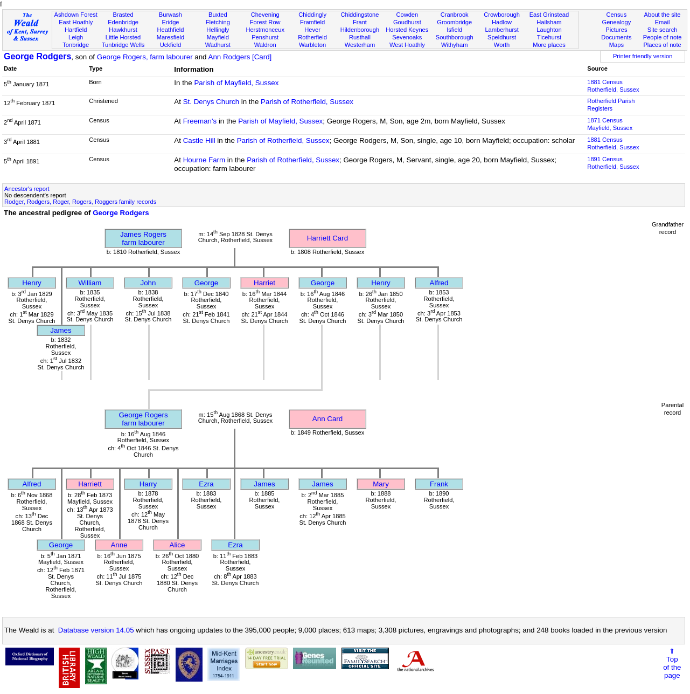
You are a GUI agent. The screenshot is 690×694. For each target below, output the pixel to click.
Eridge (170, 22)
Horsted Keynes (407, 29)
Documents (616, 37)
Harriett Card (327, 238)
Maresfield (170, 37)
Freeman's (200, 121)
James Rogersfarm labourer (143, 238)
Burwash (170, 14)
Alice (177, 545)
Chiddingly (312, 14)
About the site (662, 14)
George (206, 283)
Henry (31, 283)
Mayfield (218, 37)
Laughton (548, 29)
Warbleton (312, 45)
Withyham (454, 45)
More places (549, 45)
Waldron (265, 45)
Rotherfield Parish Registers (611, 105)
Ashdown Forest (75, 14)
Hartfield (76, 29)
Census (617, 14)
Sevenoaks (407, 37)
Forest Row (265, 22)
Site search (662, 29)
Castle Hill (199, 140)
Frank (439, 484)
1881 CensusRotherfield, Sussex (613, 86)
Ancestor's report (27, 188)
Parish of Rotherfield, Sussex (307, 102)
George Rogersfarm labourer (143, 419)
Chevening (265, 14)
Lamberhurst (501, 29)
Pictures (616, 29)
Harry (148, 484)
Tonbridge (75, 45)
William (90, 283)
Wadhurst (218, 45)
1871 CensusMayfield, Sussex (609, 124)
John (148, 283)
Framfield (312, 22)
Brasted (123, 14)
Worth (502, 45)
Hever (312, 29)
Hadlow (502, 22)
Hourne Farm (204, 160)
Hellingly (217, 29)
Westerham (360, 45)
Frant (360, 22)
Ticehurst (549, 37)
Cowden (407, 14)
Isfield (454, 29)
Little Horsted (123, 37)
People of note (662, 37)
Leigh (75, 37)
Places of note (662, 45)
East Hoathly (76, 22)
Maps (616, 45)
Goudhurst (407, 22)
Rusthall (360, 37)
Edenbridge (123, 22)
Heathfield (170, 29)
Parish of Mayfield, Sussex (236, 83)
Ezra (206, 484)
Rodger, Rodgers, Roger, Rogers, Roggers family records (80, 201)
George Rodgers (37, 56)
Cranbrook (455, 14)
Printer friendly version (643, 56)
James (60, 330)
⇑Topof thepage (672, 663)
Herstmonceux (265, 29)
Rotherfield (312, 37)
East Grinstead (549, 14)
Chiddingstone (359, 14)
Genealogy (616, 22)
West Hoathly (407, 45)
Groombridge (454, 22)
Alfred (439, 283)
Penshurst (265, 37)
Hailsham (548, 22)
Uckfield (171, 45)
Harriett (90, 484)
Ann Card (327, 419)
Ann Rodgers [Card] (240, 57)
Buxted (217, 14)
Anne (118, 545)
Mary (381, 484)
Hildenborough (359, 29)
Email (662, 22)
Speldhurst (501, 37)
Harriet (264, 283)
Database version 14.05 (96, 630)
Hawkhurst (123, 29)
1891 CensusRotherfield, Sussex (613, 163)
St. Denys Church (211, 102)
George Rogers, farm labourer (145, 57)
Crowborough (502, 14)
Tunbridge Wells (123, 45)
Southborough (454, 37)
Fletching (218, 22)
